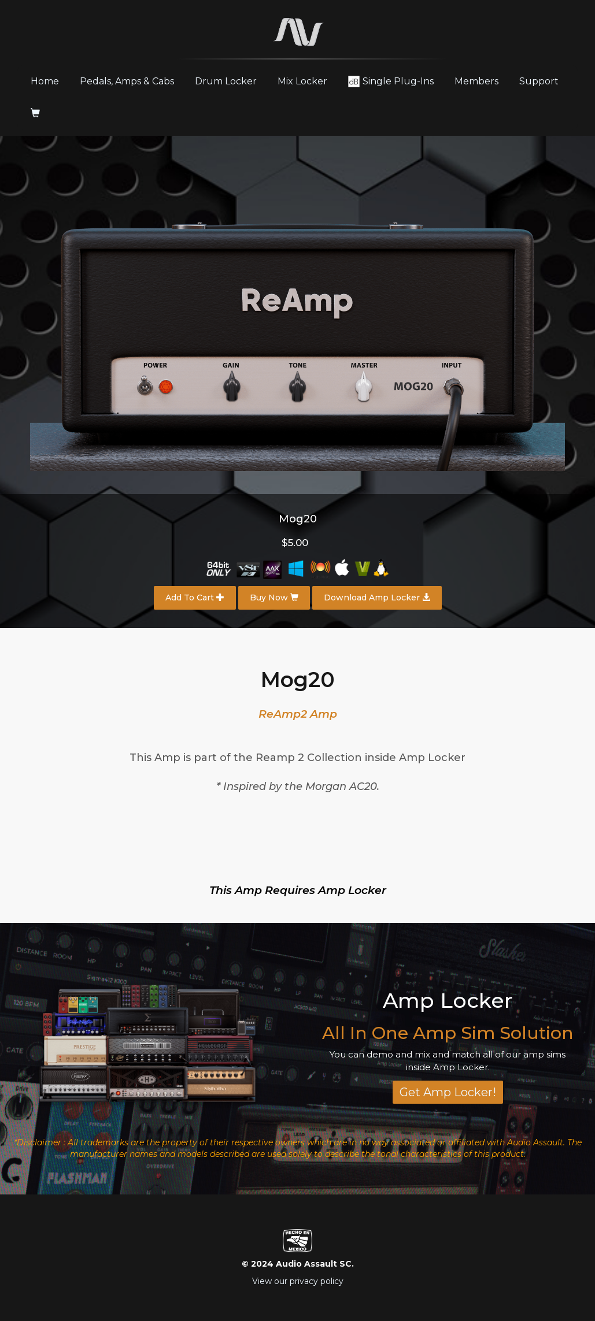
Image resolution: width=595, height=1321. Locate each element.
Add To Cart (194, 597)
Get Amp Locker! (448, 1092)
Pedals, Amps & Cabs (127, 81)
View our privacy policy (297, 1281)
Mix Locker (302, 81)
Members (476, 81)
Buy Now (274, 597)
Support (539, 81)
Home (49, 81)
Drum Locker (226, 81)
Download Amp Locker (377, 597)
